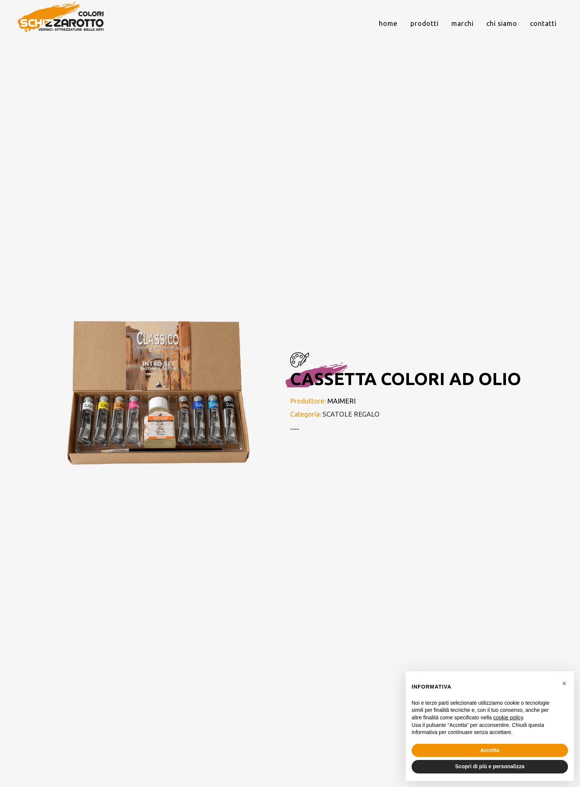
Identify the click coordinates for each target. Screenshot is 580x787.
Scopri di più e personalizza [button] (489, 766)
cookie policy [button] (508, 717)
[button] (564, 683)
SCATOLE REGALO (351, 414)
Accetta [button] (490, 750)
